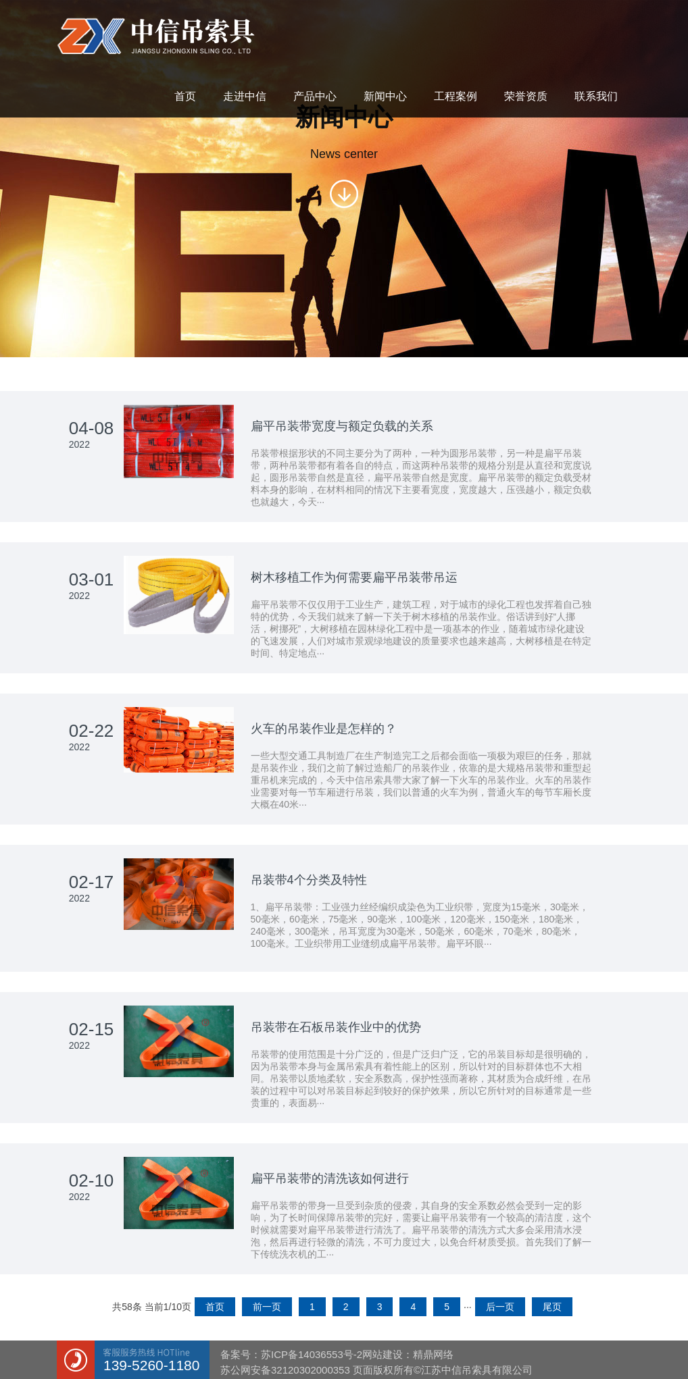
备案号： (240, 1354)
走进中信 (244, 96)
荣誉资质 (525, 96)
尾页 (552, 1306)
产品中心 (315, 96)
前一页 (267, 1306)
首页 (185, 96)
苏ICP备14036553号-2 (311, 1354)
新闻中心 (385, 96)
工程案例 (455, 96)
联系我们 (596, 96)
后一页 (500, 1306)
